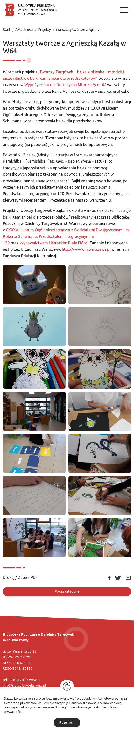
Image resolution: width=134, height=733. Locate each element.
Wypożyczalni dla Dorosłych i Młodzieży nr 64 (65, 84)
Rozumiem (67, 722)
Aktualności (24, 30)
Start (6, 30)
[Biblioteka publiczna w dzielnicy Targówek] (30, 10)
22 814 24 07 (18, 680)
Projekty (44, 30)
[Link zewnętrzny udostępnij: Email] (128, 577)
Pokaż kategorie (67, 591)
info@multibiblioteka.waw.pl (24, 685)
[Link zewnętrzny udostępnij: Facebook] (109, 577)
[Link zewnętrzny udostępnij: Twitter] (118, 577)
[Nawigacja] (124, 10)
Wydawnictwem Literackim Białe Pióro (54, 243)
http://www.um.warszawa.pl (86, 249)
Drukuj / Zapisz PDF (20, 577)
